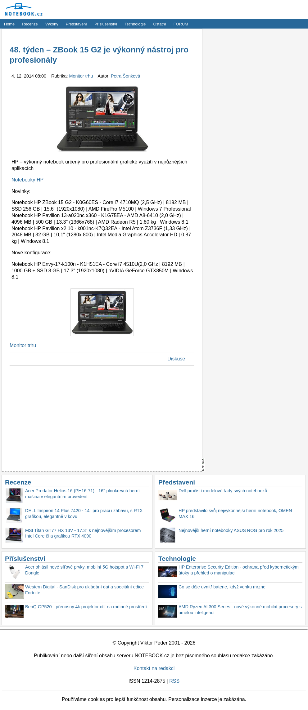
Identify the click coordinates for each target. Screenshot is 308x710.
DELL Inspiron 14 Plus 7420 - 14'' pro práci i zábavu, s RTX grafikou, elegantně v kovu (84, 513)
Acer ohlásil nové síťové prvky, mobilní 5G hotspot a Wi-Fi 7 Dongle (84, 570)
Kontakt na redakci (154, 668)
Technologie (135, 24)
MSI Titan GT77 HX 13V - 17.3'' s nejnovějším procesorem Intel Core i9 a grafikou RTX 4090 (83, 533)
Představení (76, 24)
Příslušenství (105, 24)
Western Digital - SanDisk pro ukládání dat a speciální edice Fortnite (84, 589)
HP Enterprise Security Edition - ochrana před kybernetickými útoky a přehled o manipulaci (239, 570)
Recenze (30, 24)
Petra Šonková (125, 76)
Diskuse (176, 358)
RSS (174, 681)
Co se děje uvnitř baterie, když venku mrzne (222, 586)
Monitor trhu (81, 76)
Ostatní (159, 24)
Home (9, 24)
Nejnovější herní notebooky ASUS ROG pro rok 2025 (231, 530)
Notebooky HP (27, 179)
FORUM (181, 24)
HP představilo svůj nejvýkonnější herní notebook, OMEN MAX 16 (235, 513)
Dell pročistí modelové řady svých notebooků (223, 490)
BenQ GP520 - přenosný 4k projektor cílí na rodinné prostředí (86, 606)
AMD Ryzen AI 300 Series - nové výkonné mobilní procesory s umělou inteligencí (240, 609)
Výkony (51, 24)
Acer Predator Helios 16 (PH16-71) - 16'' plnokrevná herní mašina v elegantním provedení (82, 493)
